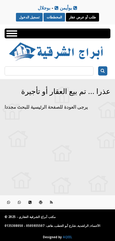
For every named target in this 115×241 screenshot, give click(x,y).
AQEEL (67, 237)
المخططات (54, 17)
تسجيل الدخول (29, 17)
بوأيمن (63, 8)
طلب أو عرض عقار (82, 17)
